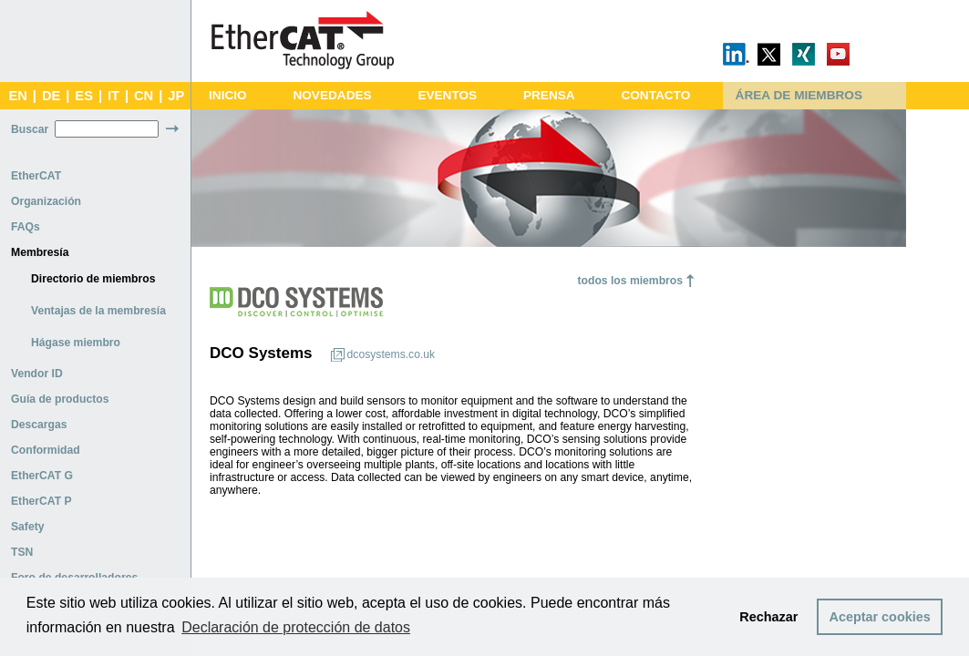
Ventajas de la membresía (98, 310)
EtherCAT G (42, 475)
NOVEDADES (332, 95)
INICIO (228, 95)
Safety (28, 526)
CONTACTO (655, 95)
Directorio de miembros (93, 278)
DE (51, 95)
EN (17, 95)
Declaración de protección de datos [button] (295, 627)
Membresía (40, 252)
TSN (22, 552)
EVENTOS (447, 95)
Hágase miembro (75, 342)
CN (143, 95)
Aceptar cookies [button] (880, 617)
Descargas (39, 424)
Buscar (29, 129)
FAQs (25, 226)
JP (176, 95)
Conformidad (45, 450)
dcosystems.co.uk (391, 354)
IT (113, 95)
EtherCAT (36, 175)
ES (84, 95)
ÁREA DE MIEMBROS (799, 95)
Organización (46, 201)
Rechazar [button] (768, 617)
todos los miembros (630, 280)
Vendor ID (37, 373)
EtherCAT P (41, 501)
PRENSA (549, 95)
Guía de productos (59, 399)
